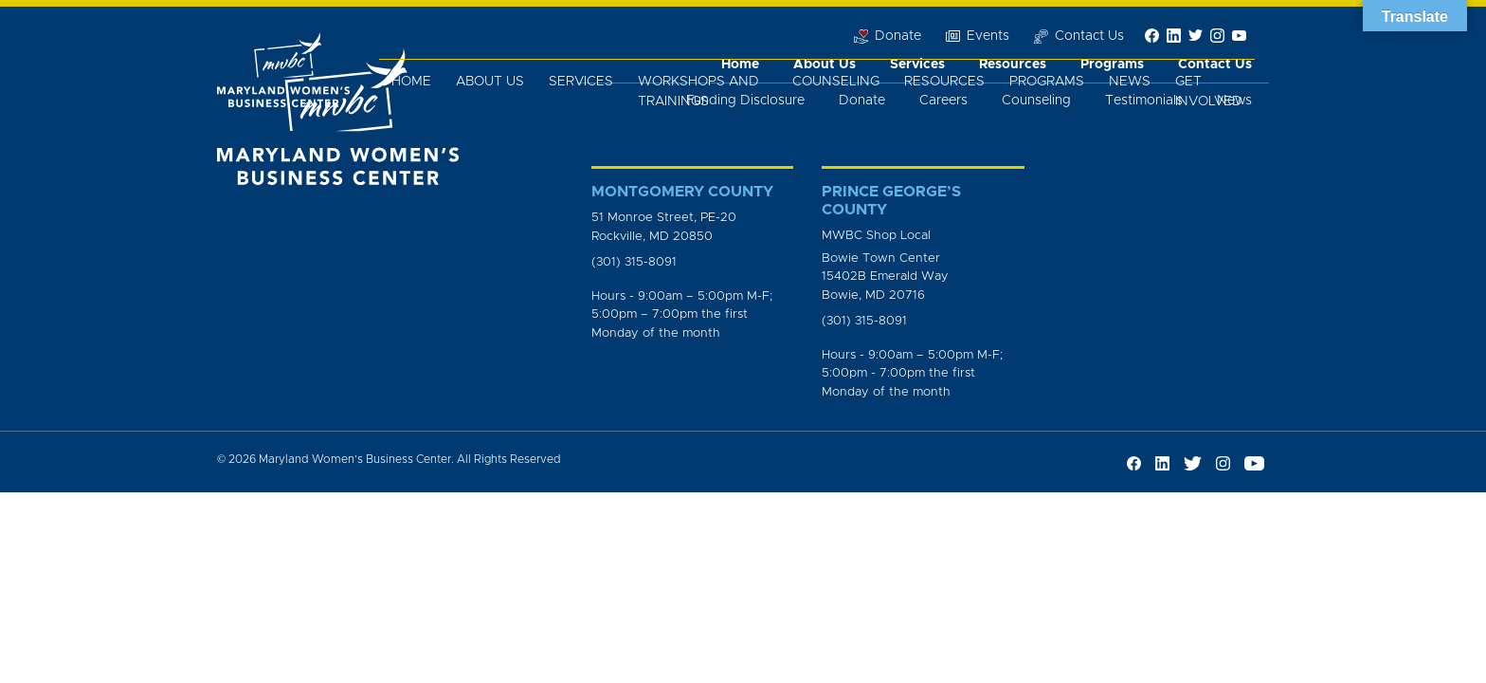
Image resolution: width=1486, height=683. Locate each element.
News (1130, 81)
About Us (490, 81)
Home (411, 81)
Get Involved (1208, 91)
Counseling (835, 81)
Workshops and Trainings (698, 91)
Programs (1046, 81)
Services (581, 81)
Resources (944, 81)
